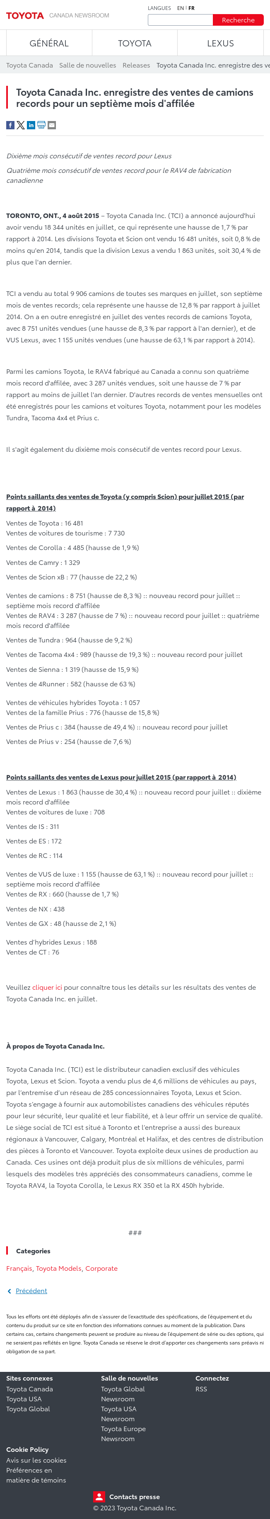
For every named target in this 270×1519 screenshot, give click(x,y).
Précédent (31, 1290)
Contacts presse (134, 1496)
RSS (201, 1388)
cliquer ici (47, 986)
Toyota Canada (29, 1388)
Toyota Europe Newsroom (123, 1433)
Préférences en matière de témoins (36, 1474)
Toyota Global (28, 1408)
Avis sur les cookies (36, 1459)
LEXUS (220, 42)
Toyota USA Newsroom (119, 1413)
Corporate (101, 1267)
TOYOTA (135, 42)
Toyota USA (24, 1398)
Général (49, 42)
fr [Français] (191, 8)
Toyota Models (59, 1267)
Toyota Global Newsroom (123, 1393)
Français (19, 1267)
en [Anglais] (180, 8)
